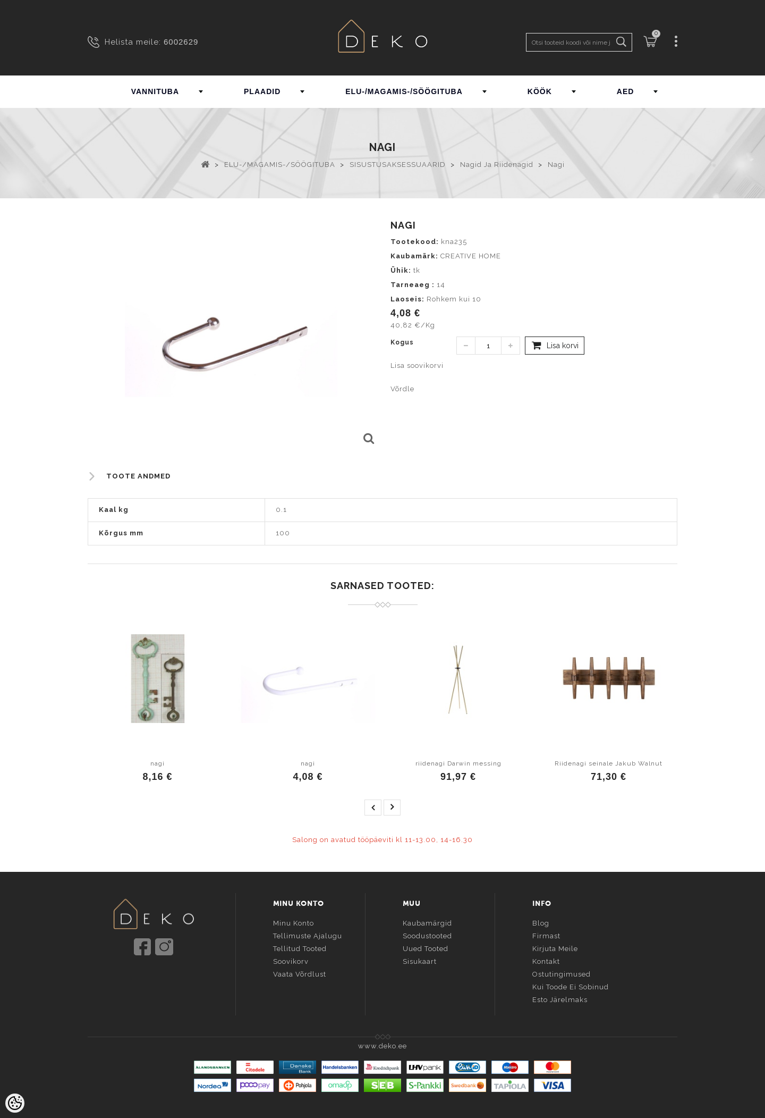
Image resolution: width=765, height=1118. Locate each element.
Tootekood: (414, 242)
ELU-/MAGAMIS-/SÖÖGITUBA (404, 91)
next (392, 808)
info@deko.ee (171, 978)
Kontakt (546, 960)
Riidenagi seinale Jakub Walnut (608, 763)
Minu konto (293, 922)
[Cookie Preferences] (14, 1103)
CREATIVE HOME (470, 256)
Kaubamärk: (414, 256)
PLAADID (262, 91)
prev (372, 808)
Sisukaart (420, 960)
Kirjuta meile (555, 947)
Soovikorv (291, 960)
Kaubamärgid (427, 922)
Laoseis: (407, 299)
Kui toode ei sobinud (570, 985)
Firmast (546, 934)
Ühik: (400, 270)
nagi (157, 763)
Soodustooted (427, 934)
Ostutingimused (561, 973)
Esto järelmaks (560, 998)
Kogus (402, 342)
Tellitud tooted (300, 947)
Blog (540, 922)
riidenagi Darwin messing (458, 763)
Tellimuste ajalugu (307, 934)
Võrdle (402, 389)
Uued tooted (425, 947)
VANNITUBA (155, 91)
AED (625, 91)
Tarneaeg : (412, 285)
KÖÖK (540, 91)
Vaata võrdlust (299, 973)
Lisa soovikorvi (417, 365)
